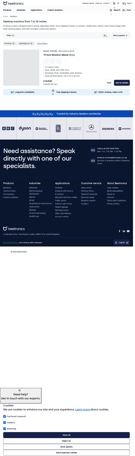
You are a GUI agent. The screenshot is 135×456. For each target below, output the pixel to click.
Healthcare (34, 216)
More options (66, 447)
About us (99, 3)
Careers (110, 197)
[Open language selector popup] (117, 3)
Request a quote (88, 3)
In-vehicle (59, 194)
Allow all (66, 435)
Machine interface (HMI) (66, 197)
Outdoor (59, 188)
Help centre (86, 188)
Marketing (9, 428)
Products (7, 10)
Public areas (60, 200)
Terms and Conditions (116, 200)
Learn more (82, 409)
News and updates (115, 191)
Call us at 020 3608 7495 (108, 148)
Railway (32, 210)
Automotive (34, 207)
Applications (36, 10)
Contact (106, 3)
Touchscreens (9, 191)
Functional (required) (14, 416)
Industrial (33, 188)
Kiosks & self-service (64, 191)
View (109, 83)
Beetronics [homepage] (13, 3)
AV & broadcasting (37, 213)
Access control (61, 217)
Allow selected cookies (66, 453)
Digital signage (61, 207)
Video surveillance (63, 213)
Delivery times (87, 191)
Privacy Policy (113, 204)
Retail (31, 200)
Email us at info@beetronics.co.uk (112, 158)
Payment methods (89, 194)
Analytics (9, 422)
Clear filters (42, 43)
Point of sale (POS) (63, 204)
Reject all (66, 441)
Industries (21, 10)
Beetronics (8, 228)
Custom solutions (54, 10)
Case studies (112, 188)
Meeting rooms (62, 210)
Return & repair (87, 197)
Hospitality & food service (40, 203)
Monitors (7, 188)
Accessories (8, 194)
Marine (32, 197)
